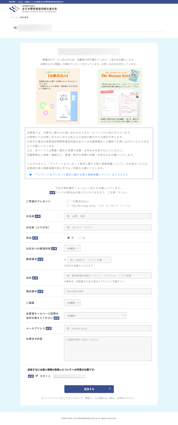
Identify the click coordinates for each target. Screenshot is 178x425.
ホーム (15, 17)
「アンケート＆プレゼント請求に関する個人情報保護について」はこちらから (80, 174)
